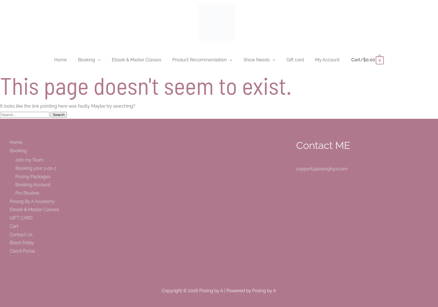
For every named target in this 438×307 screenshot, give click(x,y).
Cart (14, 226)
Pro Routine (27, 193)
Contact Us (21, 234)
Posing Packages (32, 176)
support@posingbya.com (321, 168)
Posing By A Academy (32, 201)
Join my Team (29, 160)
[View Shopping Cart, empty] (367, 59)
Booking (18, 150)
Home (16, 142)
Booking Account (33, 184)
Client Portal (22, 251)
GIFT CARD (21, 218)
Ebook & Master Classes (34, 209)
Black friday (22, 242)
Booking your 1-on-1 (35, 168)
